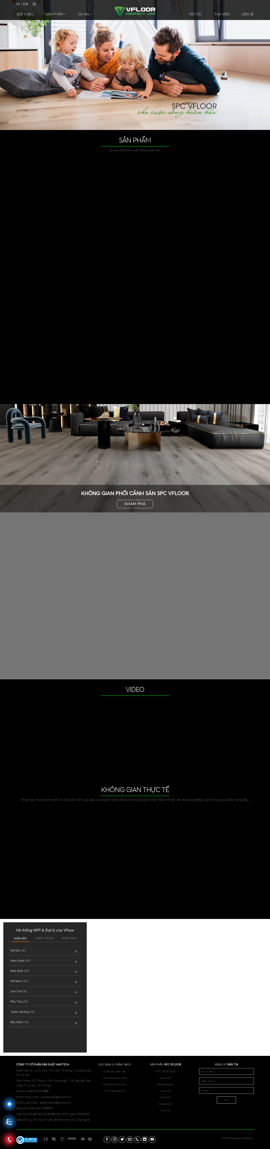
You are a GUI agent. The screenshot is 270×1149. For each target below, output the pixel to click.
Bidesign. (249, 1138)
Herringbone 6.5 (165, 1084)
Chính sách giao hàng (115, 1077)
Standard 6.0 (165, 1103)
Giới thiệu (24, 14)
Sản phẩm (56, 14)
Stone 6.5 (165, 1097)
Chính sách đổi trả (114, 1090)
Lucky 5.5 (166, 1110)
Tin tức (195, 14)
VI (18, 4)
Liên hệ (248, 14)
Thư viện (222, 14)
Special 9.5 (165, 1077)
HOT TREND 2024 (165, 1071)
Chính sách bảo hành (114, 1084)
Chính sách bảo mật (114, 1071)
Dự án (85, 14)
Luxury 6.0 (165, 1090)
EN (25, 4)
